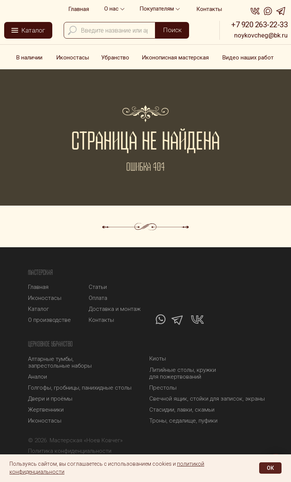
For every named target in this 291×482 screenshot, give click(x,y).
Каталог (38, 309)
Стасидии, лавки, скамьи (181, 409)
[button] (160, 9)
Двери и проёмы (50, 398)
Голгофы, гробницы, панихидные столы (79, 387)
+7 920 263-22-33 (259, 24)
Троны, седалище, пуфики (183, 420)
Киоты (157, 358)
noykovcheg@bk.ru (261, 35)
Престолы (163, 387)
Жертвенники (46, 409)
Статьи (98, 287)
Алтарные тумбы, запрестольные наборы (60, 362)
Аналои (37, 376)
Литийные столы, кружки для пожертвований (182, 373)
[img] (27, 8)
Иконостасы (44, 420)
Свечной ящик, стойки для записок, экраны (207, 398)
